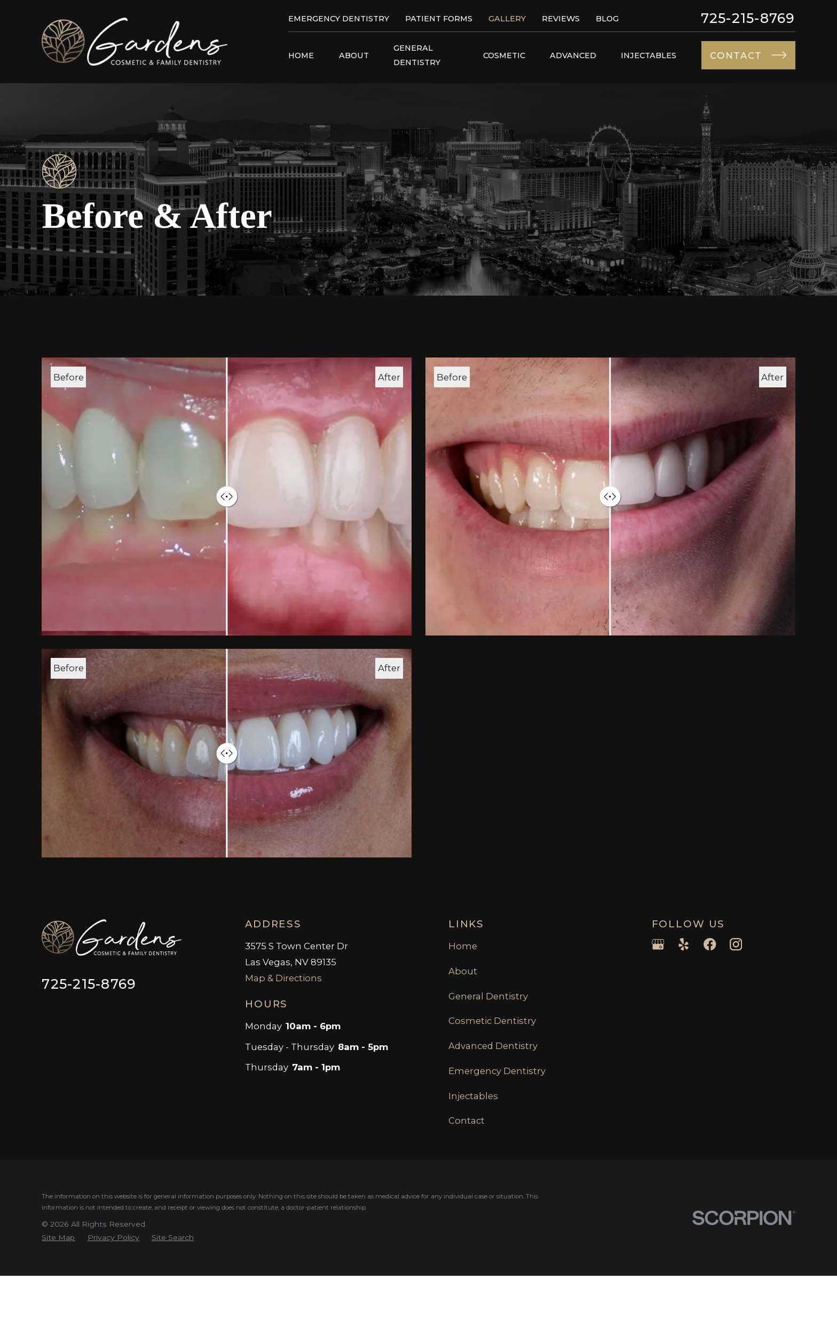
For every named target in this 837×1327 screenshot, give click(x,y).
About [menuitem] (354, 55)
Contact (466, 1120)
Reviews (561, 18)
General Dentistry (488, 996)
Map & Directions (283, 978)
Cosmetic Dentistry (492, 1020)
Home (462, 946)
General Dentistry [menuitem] (416, 55)
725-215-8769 (748, 18)
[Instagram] (736, 944)
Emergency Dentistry (338, 18)
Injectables (473, 1096)
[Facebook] (710, 944)
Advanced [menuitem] (573, 55)
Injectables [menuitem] (648, 55)
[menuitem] (58, 1237)
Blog (607, 18)
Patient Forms (438, 18)
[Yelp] (683, 944)
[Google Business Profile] (658, 944)
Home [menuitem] (301, 55)
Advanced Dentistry (493, 1045)
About (462, 971)
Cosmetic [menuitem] (504, 55)
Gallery (507, 18)
